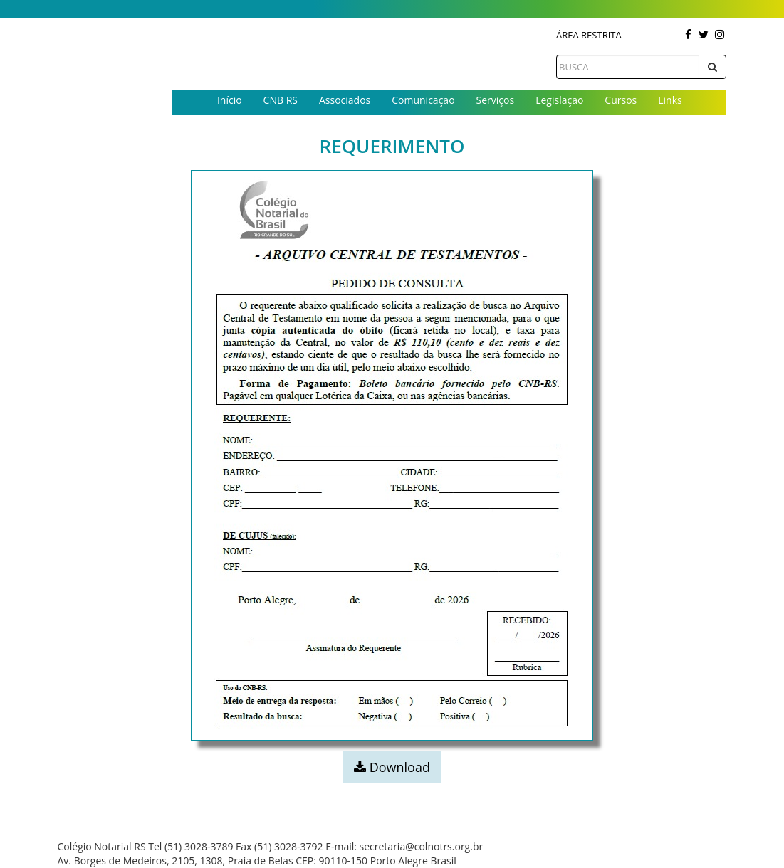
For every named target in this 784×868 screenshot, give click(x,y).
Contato (449, 123)
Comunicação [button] (423, 100)
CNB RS (280, 100)
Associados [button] (344, 100)
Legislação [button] (559, 100)
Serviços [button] (495, 100)
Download (392, 767)
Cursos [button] (621, 100)
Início (229, 100)
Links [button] (669, 100)
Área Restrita (589, 34)
